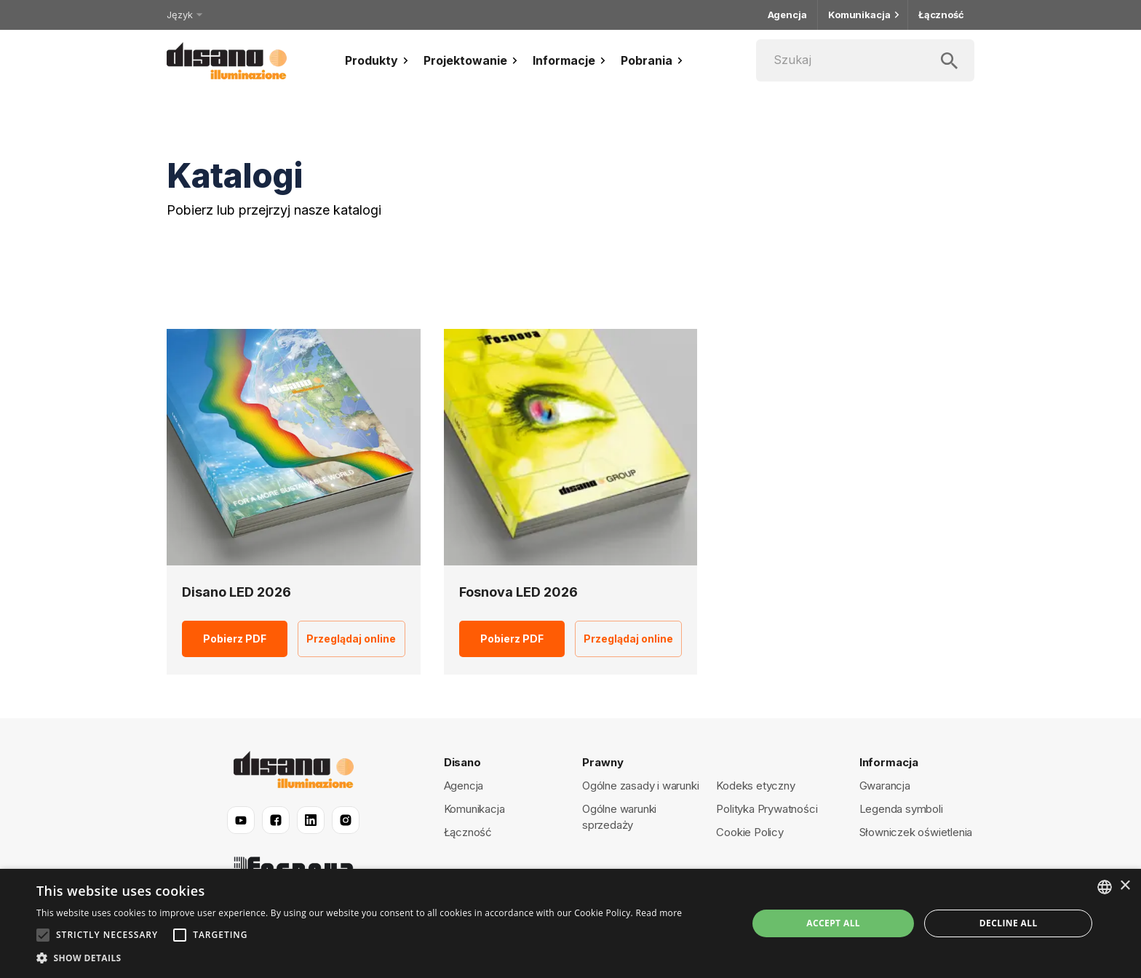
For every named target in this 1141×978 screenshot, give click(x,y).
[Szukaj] (865, 60)
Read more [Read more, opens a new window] (658, 913)
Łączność (941, 15)
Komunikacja (862, 15)
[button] (359, 958)
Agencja (787, 15)
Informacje (571, 60)
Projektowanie (472, 60)
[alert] (570, 923)
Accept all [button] (833, 923)
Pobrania (653, 60)
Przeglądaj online (351, 638)
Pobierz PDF (234, 639)
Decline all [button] (1008, 923)
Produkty (378, 60)
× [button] (1124, 885)
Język (183, 14)
